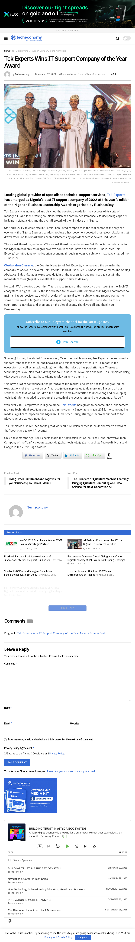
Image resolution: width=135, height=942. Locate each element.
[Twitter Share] (53, 455)
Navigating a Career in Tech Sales (28, 855)
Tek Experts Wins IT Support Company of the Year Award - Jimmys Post (61, 610)
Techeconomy (22, 74)
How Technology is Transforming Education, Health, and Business (46, 866)
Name (8, 685)
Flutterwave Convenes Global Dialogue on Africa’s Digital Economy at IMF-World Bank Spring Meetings (96, 560)
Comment (10, 640)
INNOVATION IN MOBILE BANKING (29, 876)
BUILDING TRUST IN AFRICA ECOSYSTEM (34, 845)
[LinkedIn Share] (72, 455)
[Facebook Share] (32, 455)
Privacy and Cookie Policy (58, 937)
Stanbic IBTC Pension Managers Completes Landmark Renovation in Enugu (28, 576)
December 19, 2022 (45, 74)
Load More (67, 585)
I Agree (82, 937)
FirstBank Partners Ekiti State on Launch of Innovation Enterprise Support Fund (27, 558)
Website (74, 700)
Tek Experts (116, 194)
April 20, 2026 (28, 548)
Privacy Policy (56, 730)
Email (8, 700)
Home (7, 50)
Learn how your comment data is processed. (71, 748)
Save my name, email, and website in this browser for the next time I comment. (50, 716)
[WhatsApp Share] (94, 455)
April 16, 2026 (76, 565)
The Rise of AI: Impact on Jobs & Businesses (34, 887)
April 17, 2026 (53, 560)
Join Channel (67, 342)
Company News (68, 74)
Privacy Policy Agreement (19, 725)
